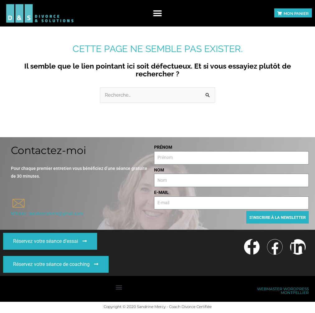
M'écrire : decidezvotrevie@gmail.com (47, 213)
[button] (158, 13)
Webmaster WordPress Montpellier (283, 292)
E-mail (161, 192)
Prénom (163, 147)
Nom (159, 169)
